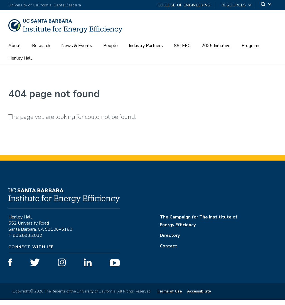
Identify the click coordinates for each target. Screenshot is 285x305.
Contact (168, 251)
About (14, 51)
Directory (170, 241)
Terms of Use (169, 296)
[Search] (266, 5)
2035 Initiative (216, 51)
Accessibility (199, 296)
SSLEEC (182, 51)
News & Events (76, 51)
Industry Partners (146, 51)
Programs (251, 51)
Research (41, 51)
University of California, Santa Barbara (44, 5)
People (110, 51)
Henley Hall (20, 63)
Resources (234, 5)
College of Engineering (184, 5)
